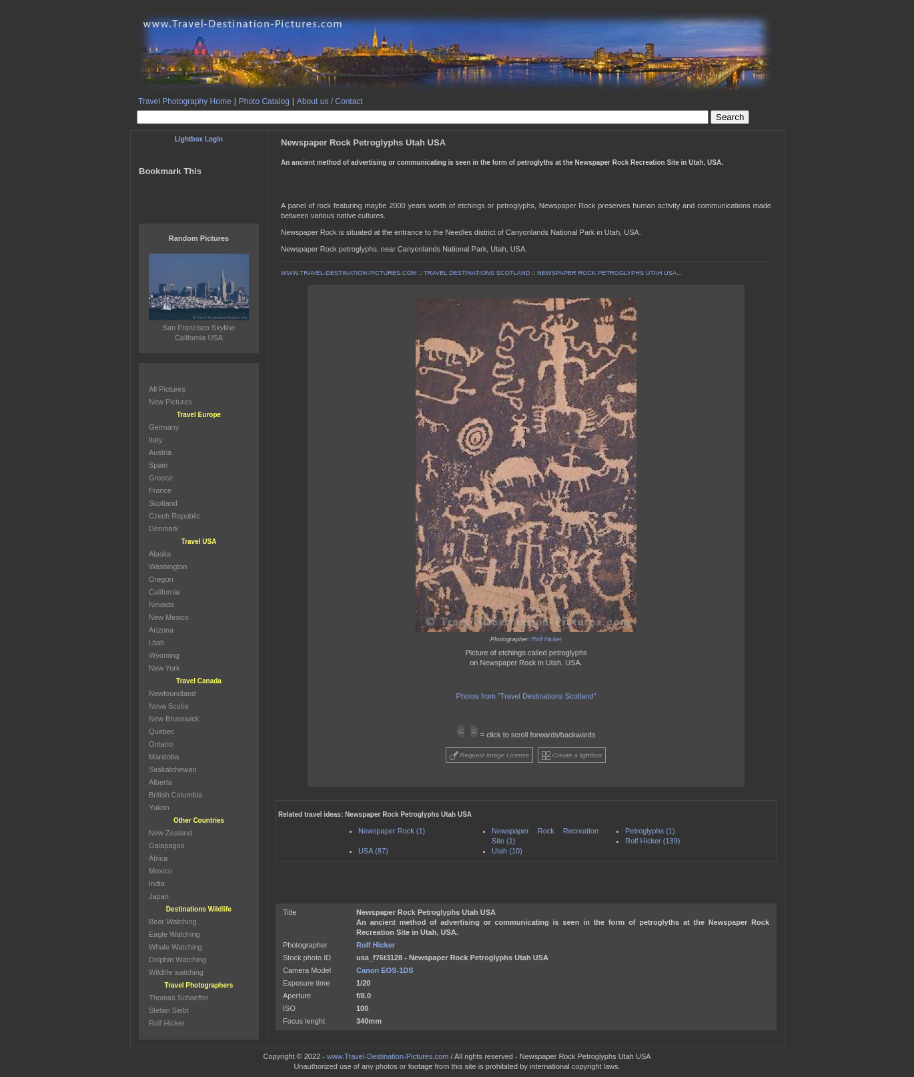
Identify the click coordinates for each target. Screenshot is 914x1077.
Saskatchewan (173, 769)
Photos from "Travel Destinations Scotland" (526, 696)
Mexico (160, 871)
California (164, 592)
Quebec (162, 731)
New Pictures (170, 402)
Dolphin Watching (177, 960)
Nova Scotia (168, 706)
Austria (160, 452)
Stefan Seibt (169, 1010)
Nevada (161, 605)
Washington (168, 567)
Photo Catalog (264, 101)
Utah (156, 643)
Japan (159, 896)
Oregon (161, 579)
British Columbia (175, 795)
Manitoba (164, 757)
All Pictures (167, 389)
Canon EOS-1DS (385, 970)
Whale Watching (175, 947)
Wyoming (164, 655)
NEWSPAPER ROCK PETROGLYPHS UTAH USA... (609, 273)
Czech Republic (174, 516)
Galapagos (166, 845)
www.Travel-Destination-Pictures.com (387, 1056)
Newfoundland (172, 693)
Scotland (163, 503)
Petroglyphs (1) (650, 831)
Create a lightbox (572, 755)
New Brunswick (174, 719)
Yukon (159, 807)
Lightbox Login (199, 139)
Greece (161, 478)
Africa (158, 858)
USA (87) (373, 851)
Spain (158, 465)
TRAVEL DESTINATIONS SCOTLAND (477, 273)
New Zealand (170, 833)
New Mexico (169, 617)
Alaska (160, 554)
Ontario (161, 744)
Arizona (161, 630)
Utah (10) (507, 851)
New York (164, 668)
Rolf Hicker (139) (652, 841)
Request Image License (490, 755)
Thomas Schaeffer (179, 998)
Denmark (164, 528)
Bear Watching (173, 922)
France (160, 490)
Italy (155, 440)
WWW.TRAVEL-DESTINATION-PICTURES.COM (349, 273)
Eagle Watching (174, 934)
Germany (164, 427)
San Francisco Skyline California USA (199, 328)
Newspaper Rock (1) (391, 831)
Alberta (160, 782)
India (157, 883)
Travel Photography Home (185, 101)
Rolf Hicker (547, 639)
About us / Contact (330, 101)
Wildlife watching (176, 972)
